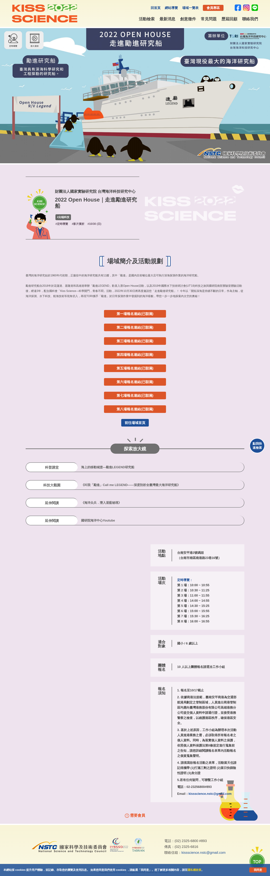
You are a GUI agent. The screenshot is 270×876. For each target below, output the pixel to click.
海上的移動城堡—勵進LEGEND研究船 (107, 467)
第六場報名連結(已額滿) (135, 382)
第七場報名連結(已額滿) (135, 395)
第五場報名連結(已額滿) (135, 368)
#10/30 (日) (94, 223)
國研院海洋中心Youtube (98, 520)
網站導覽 (171, 8)
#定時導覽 (61, 223)
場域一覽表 (190, 8)
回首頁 (155, 8)
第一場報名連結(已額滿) (135, 314)
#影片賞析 (78, 223)
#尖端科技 (63, 217)
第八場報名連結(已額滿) (135, 409)
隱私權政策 (194, 869)
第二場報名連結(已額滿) (135, 327)
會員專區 (213, 8)
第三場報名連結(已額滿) (135, 341)
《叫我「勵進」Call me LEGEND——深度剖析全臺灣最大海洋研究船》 (130, 485)
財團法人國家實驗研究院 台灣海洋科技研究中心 (95, 191)
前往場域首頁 (135, 423)
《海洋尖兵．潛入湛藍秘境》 (101, 502)
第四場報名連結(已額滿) (135, 355)
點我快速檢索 (257, 445)
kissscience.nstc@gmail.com (210, 793)
